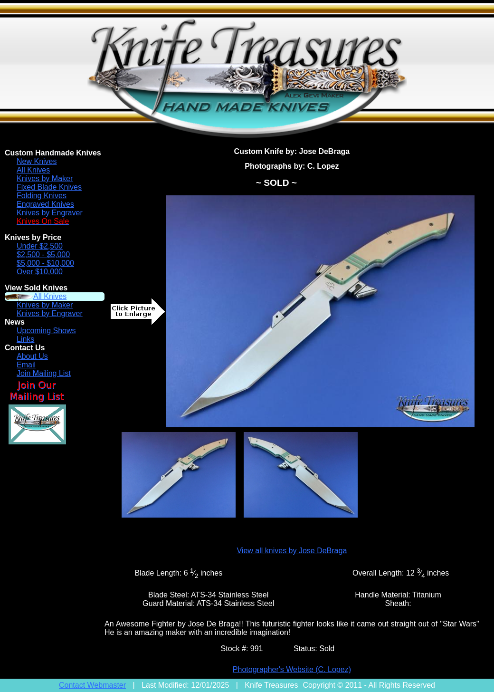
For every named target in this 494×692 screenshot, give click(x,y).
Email (26, 365)
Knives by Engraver (50, 213)
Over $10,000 (40, 272)
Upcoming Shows (46, 331)
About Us (32, 356)
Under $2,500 (40, 246)
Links (25, 339)
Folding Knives (41, 196)
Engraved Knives (45, 204)
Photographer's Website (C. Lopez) (292, 669)
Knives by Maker (45, 178)
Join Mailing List (44, 373)
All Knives (33, 170)
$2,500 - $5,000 (43, 254)
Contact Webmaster (92, 685)
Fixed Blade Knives (49, 187)
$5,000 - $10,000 (45, 263)
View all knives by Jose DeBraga (292, 551)
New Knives (37, 161)
